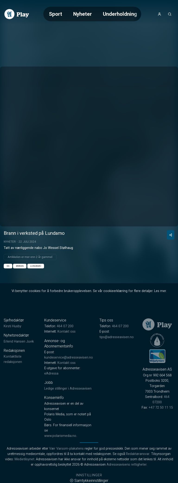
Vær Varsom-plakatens (66, 449)
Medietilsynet (24, 459)
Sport (55, 14)
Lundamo (35, 266)
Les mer (160, 291)
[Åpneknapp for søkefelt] (169, 14)
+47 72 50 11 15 (161, 408)
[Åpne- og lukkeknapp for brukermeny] (159, 14)
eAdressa (51, 373)
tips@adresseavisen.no (116, 337)
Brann (20, 266)
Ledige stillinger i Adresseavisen (68, 389)
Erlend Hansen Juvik (19, 341)
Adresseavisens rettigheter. (127, 465)
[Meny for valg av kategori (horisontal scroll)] (92, 14)
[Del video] (170, 235)
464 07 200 (65, 326)
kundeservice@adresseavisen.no (68, 357)
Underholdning (120, 14)
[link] (17, 14)
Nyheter (82, 14)
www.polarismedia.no (60, 436)
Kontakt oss (66, 332)
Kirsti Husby (12, 326)
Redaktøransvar (137, 454)
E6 (8, 266)
